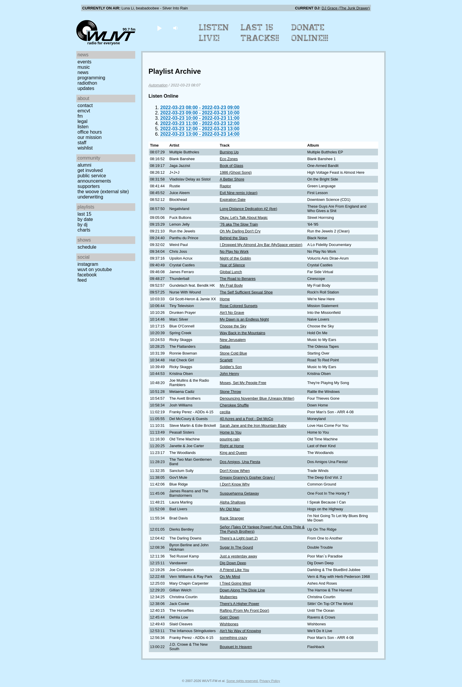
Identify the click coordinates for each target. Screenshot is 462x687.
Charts (83, 229)
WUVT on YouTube (94, 269)
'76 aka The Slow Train (239, 224)
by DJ (82, 224)
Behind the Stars (234, 238)
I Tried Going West (235, 583)
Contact (85, 105)
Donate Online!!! (310, 32)
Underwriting (90, 196)
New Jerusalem (233, 339)
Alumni (84, 165)
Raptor (225, 186)
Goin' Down (229, 617)
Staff (81, 142)
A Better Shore (232, 179)
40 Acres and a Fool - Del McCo (246, 419)
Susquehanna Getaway (239, 493)
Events (84, 61)
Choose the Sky (233, 326)
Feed (82, 280)
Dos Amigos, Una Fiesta (240, 462)
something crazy (233, 637)
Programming (91, 77)
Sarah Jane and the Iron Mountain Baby (253, 425)
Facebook (87, 274)
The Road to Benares (238, 278)
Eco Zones (229, 159)
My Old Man (230, 509)
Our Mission (89, 137)
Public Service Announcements (94, 178)
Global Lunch (231, 272)
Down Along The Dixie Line (242, 590)
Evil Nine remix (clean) (239, 193)
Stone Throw (230, 391)
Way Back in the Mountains (242, 333)
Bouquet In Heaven (236, 647)
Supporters (88, 186)
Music (83, 67)
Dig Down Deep (233, 563)
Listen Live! (214, 32)
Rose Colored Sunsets (239, 306)
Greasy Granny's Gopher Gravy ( (247, 477)
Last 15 (84, 214)
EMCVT (83, 110)
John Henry (229, 373)
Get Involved (90, 170)
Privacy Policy (270, 681)
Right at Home (232, 446)
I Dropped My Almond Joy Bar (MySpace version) (261, 244)
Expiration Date (233, 199)
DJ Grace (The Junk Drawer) (345, 8)
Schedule (86, 247)
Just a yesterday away (238, 556)
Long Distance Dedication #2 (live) (248, 208)
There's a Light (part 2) (239, 538)
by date (85, 219)
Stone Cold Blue (233, 353)
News (82, 72)
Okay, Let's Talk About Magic (244, 217)
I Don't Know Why (235, 484)
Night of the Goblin (235, 258)
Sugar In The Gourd (236, 547)
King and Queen (233, 452)
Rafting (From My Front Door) (244, 610)
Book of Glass (231, 165)
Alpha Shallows (233, 502)
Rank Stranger (232, 518)
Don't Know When (235, 470)
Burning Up (229, 152)
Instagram (87, 264)
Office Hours (89, 132)
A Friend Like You (234, 570)
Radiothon (87, 83)
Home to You (230, 432)
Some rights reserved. (242, 681)
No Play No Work (234, 251)
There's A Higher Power (239, 603)
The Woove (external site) (103, 191)
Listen (82, 126)
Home (225, 299)
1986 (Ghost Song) (236, 172)
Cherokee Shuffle (234, 405)
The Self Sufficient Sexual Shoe (246, 292)
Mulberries (228, 597)
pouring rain (230, 439)
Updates (85, 88)
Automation (158, 85)
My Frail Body (231, 285)
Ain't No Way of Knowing (240, 631)
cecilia (225, 412)
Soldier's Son (231, 367)
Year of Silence (232, 265)
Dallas (225, 346)
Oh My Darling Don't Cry (240, 231)
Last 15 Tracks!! (260, 32)
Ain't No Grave (232, 312)
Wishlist (85, 147)
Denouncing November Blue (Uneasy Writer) (257, 398)
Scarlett (226, 360)
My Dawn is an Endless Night (244, 319)
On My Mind (230, 576)
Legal (82, 121)
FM (80, 116)
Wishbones (229, 624)
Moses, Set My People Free (243, 383)
